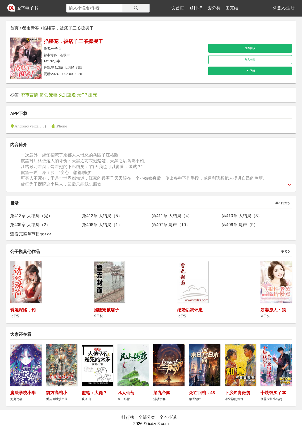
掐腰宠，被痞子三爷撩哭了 (68, 28)
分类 (216, 8)
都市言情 (29, 95)
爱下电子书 (27, 8)
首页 (180, 8)
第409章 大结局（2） (30, 224)
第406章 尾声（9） (240, 224)
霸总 (43, 95)
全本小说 (167, 417)
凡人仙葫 (125, 392)
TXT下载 (250, 70)
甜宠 (92, 95)
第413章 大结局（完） (67, 67)
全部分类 (146, 417)
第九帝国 (161, 392)
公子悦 (56, 49)
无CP (82, 95)
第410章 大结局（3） (242, 215)
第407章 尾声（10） (171, 224)
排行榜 (128, 417)
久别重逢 (67, 95)
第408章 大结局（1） (102, 224)
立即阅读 (250, 48)
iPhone (61, 126)
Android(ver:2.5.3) (30, 126)
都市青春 (30, 28)
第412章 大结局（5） (102, 215)
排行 (198, 8)
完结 (234, 8)
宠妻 (53, 95)
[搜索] (135, 8)
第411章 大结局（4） (172, 215)
